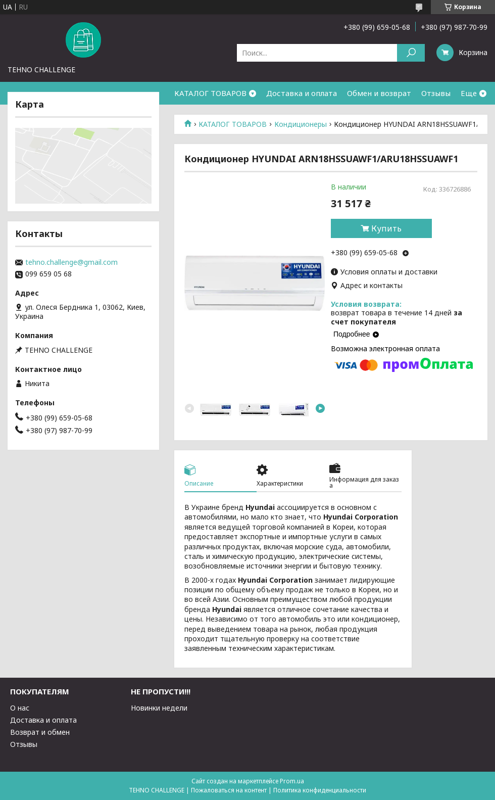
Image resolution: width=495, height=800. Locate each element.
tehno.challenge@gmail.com (71, 262)
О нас (19, 708)
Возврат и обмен (40, 732)
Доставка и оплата (301, 93)
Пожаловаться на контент (229, 790)
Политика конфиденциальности (319, 790)
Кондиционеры (300, 124)
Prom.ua (292, 781)
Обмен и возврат (379, 93)
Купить (386, 228)
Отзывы (436, 93)
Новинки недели (159, 708)
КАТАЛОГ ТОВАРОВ (210, 93)
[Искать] (411, 53)
